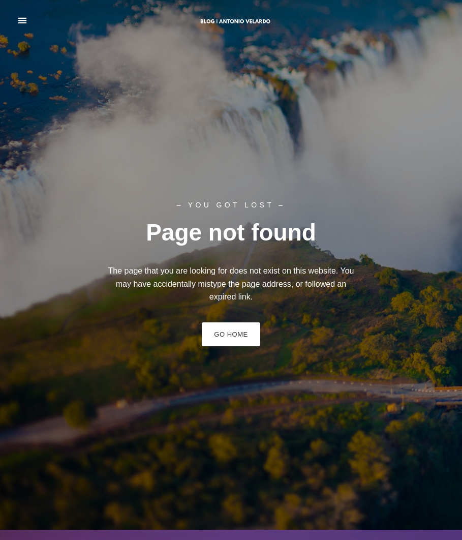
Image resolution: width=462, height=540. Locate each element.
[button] (22, 20)
